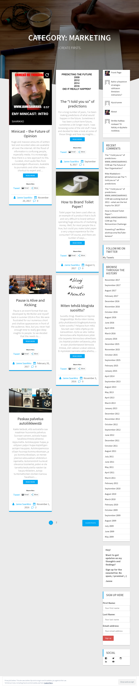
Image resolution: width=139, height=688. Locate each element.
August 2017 (110, 290)
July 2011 (109, 456)
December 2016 (112, 301)
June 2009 (109, 531)
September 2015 (112, 360)
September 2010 (112, 488)
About (114, 111)
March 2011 (110, 478)
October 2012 (111, 424)
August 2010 (110, 494)
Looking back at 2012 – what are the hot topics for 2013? (116, 202)
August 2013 (110, 387)
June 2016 (109, 322)
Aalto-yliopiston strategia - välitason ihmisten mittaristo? (119, 88)
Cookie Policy (48, 683)
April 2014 (109, 376)
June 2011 (109, 461)
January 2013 (111, 408)
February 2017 (111, 296)
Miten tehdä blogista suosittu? (77, 308)
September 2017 (112, 285)
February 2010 (111, 504)
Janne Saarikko (24, 197)
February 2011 (111, 483)
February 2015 (111, 365)
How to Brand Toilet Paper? (77, 204)
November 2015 (112, 349)
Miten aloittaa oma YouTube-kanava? (115, 232)
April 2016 (109, 328)
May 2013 (109, 392)
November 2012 (112, 419)
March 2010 (110, 499)
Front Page (116, 72)
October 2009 (111, 510)
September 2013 (112, 381)
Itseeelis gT (110, 229)
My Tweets (108, 257)
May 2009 (109, 536)
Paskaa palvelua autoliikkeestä (30, 421)
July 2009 (109, 526)
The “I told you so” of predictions (77, 103)
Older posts (90, 523)
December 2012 (112, 413)
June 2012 (109, 435)
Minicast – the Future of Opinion (30, 133)
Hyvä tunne (116, 102)
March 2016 (110, 333)
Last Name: (109, 614)
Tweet (16, 188)
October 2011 (111, 445)
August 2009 (110, 520)
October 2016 (111, 312)
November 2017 (112, 279)
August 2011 (110, 451)
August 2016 (110, 317)
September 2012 (112, 429)
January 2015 (111, 370)
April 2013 (109, 397)
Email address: (111, 625)
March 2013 (110, 403)
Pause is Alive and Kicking (30, 302)
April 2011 (109, 472)
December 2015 (112, 344)
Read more (30, 175)
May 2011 (109, 467)
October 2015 (111, 354)
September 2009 (112, 515)
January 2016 (111, 338)
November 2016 (112, 306)
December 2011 (112, 440)
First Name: (109, 603)
